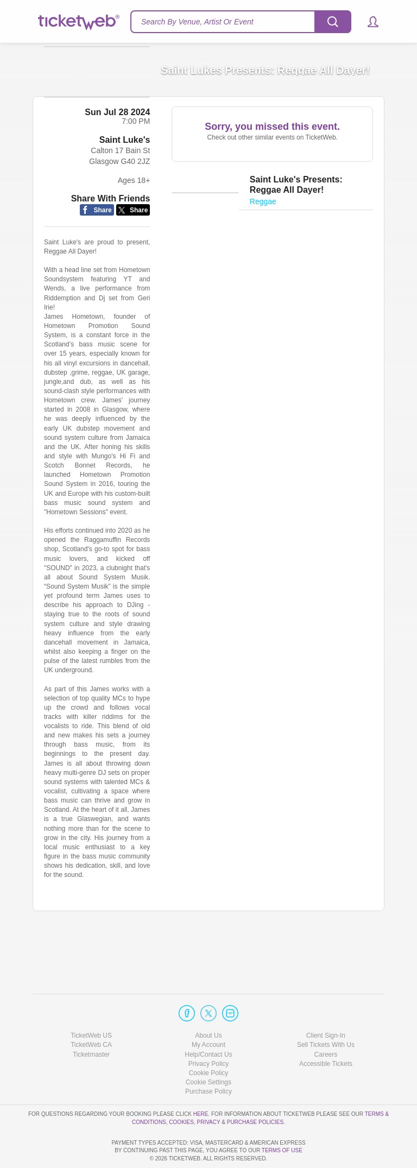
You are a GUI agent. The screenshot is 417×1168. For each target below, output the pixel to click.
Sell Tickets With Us (326, 1014)
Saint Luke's (124, 195)
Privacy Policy (208, 1033)
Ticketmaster (91, 1023)
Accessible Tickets (325, 1033)
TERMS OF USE (282, 1151)
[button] (367, 22)
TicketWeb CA (91, 1014)
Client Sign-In (325, 1004)
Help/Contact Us (208, 1023)
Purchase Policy (208, 1060)
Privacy (208, 1091)
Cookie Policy (209, 1042)
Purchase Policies (255, 1091)
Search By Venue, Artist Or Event (197, 21)
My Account (208, 1014)
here (200, 1083)
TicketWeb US (91, 1004)
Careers (326, 1023)
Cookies (181, 1091)
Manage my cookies (209, 1051)
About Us (208, 1004)
